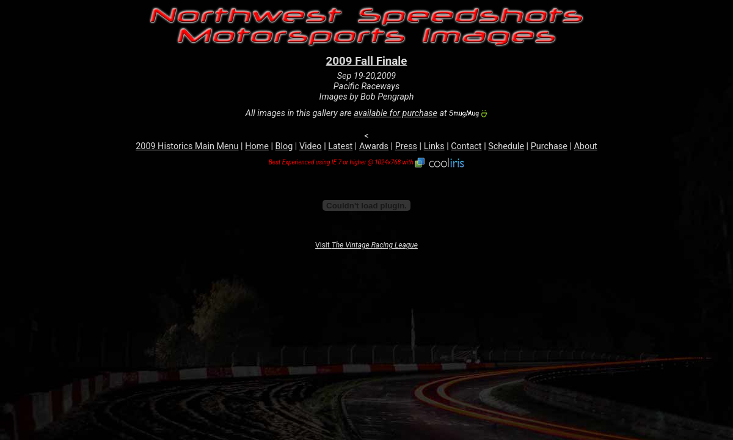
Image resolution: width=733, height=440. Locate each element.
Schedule (506, 146)
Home (257, 146)
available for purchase (395, 113)
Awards (373, 146)
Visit (366, 245)
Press (406, 146)
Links (434, 146)
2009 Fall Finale (366, 61)
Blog (284, 146)
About (585, 146)
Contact (466, 146)
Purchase (549, 146)
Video (310, 146)
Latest (340, 146)
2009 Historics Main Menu (187, 146)
